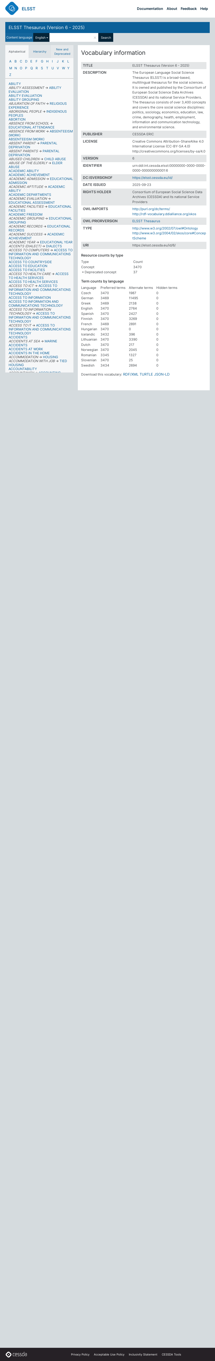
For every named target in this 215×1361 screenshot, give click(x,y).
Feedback (189, 8)
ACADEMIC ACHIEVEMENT (29, 175)
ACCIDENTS (18, 337)
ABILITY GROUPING (24, 99)
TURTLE (146, 374)
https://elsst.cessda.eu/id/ (152, 178)
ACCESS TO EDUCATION (28, 266)
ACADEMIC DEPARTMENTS (30, 195)
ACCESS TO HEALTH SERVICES (33, 282)
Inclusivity (143, 1354)
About (172, 8)
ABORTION (17, 119)
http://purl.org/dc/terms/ (151, 209)
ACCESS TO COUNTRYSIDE (30, 262)
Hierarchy (39, 51)
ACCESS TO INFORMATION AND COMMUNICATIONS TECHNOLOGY (36, 303)
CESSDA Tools (171, 1354)
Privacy (80, 1354)
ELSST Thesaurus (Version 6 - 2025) (47, 27)
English (40, 37)
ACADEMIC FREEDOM (25, 214)
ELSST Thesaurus (146, 221)
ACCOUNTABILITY (23, 369)
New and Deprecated (62, 51)
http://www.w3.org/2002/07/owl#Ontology (165, 228)
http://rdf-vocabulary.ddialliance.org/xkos (164, 214)
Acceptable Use (109, 1354)
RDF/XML (130, 374)
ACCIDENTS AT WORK (26, 349)
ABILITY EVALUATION (25, 96)
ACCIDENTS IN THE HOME (29, 353)
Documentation (150, 8)
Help (204, 8)
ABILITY (15, 84)
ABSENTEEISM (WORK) (26, 139)
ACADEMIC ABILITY (24, 171)
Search (106, 37)
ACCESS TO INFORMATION (30, 297)
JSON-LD (162, 374)
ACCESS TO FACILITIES (27, 270)
